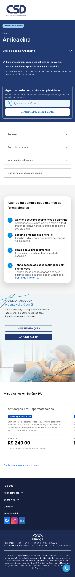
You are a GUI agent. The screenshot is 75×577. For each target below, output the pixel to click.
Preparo (37, 134)
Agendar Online (28, 337)
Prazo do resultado (37, 147)
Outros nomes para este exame (37, 173)
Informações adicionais (37, 160)
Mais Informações (29, 328)
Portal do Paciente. (27, 277)
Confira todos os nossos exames (23, 465)
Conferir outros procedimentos (38, 112)
